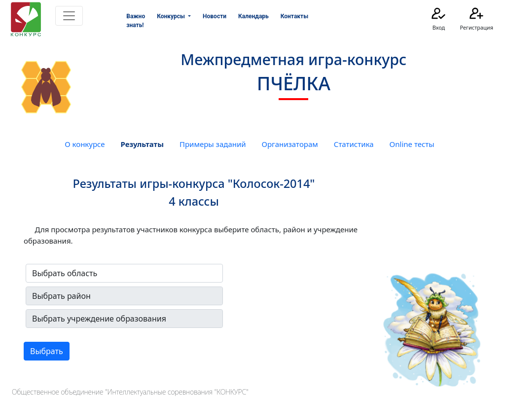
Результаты (142, 144)
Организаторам (290, 144)
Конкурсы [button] (171, 16)
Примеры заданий (213, 144)
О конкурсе (85, 144)
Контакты (294, 16)
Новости (214, 16)
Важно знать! (135, 21)
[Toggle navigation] (69, 16)
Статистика (354, 144)
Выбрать (46, 351)
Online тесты (412, 144)
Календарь (253, 16)
